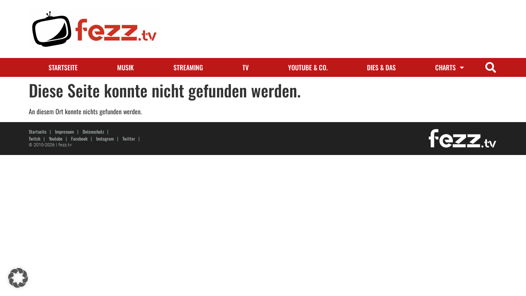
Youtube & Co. (308, 67)
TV (245, 67)
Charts (449, 67)
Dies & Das (381, 67)
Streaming (188, 67)
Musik (125, 67)
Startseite (63, 67)
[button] (490, 67)
